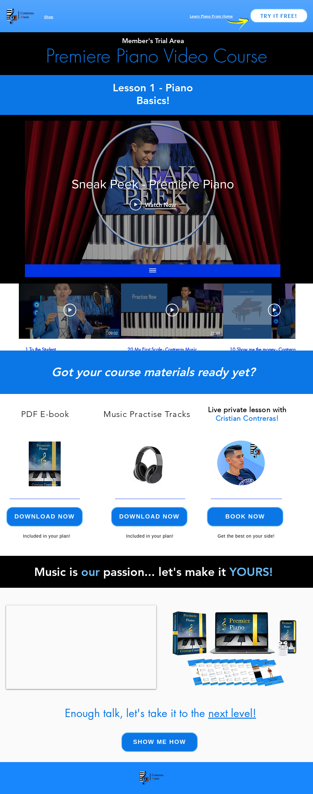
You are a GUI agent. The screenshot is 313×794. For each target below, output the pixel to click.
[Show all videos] (152, 270)
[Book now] (245, 516)
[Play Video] (70, 310)
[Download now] (44, 516)
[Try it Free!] (279, 16)
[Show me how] (159, 742)
